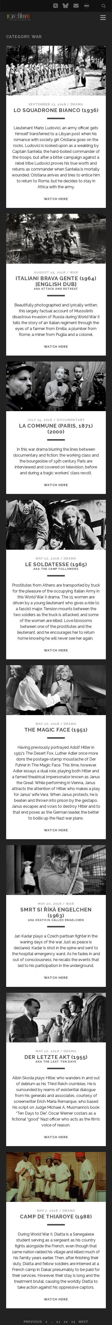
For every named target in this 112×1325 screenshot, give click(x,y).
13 (73, 1322)
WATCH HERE (56, 199)
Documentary (71, 420)
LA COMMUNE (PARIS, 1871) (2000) (56, 429)
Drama (76, 104)
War (74, 272)
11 (58, 1322)
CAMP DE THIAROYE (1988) (56, 1216)
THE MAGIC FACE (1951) (56, 730)
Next (83, 1322)
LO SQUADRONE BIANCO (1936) (56, 110)
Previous (33, 1322)
